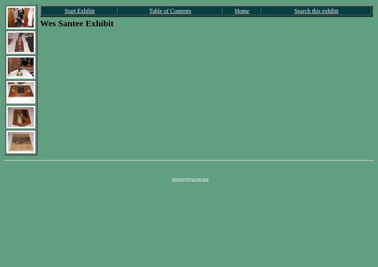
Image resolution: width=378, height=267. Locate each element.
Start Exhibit (79, 11)
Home (242, 11)
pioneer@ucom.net (190, 179)
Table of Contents (170, 11)
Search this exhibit (316, 11)
